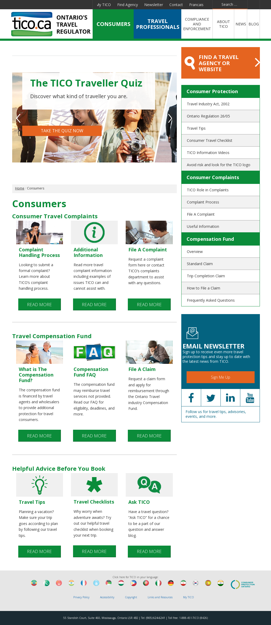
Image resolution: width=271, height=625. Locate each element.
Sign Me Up (220, 377)
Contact (176, 4)
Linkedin (47, 4)
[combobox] (230, 4)
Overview (195, 251)
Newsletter (153, 4)
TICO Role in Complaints (208, 189)
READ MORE (39, 305)
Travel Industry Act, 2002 (208, 103)
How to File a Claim (203, 288)
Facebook (23, 4)
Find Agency (127, 4)
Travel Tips (196, 128)
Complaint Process (203, 202)
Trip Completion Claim (206, 275)
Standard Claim (200, 263)
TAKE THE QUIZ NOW (62, 131)
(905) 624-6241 (155, 618)
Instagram (85, 4)
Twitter (35, 4)
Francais (196, 4)
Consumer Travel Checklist (209, 140)
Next (170, 118)
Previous (18, 118)
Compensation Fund (210, 239)
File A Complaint (201, 214)
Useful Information (203, 226)
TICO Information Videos (208, 152)
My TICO (103, 4)
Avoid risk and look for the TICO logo (218, 164)
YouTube (59, 4)
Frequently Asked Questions (211, 300)
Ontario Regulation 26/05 (208, 116)
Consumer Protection (212, 91)
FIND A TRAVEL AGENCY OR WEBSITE (222, 63)
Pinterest (72, 4)
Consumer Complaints (213, 177)
